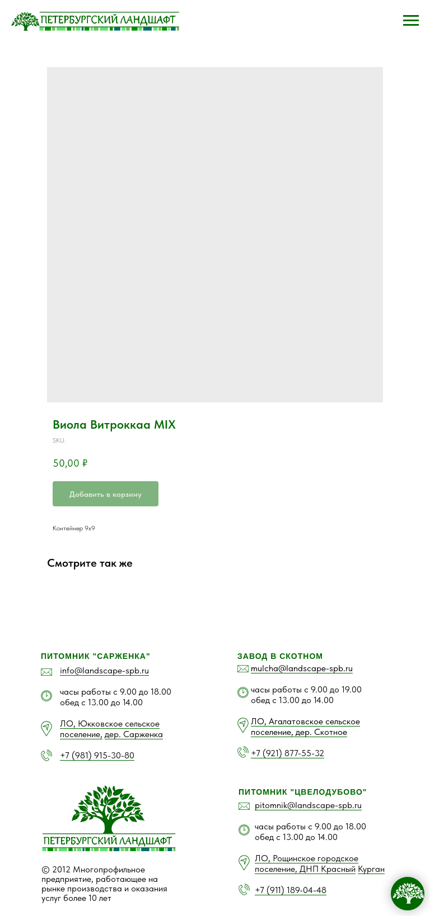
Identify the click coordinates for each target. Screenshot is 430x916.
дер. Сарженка (134, 734)
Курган (371, 868)
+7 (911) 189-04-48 (290, 890)
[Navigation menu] (411, 20)
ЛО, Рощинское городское (306, 858)
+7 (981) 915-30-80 (97, 755)
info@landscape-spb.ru (104, 670)
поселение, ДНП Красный (305, 868)
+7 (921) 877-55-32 (287, 753)
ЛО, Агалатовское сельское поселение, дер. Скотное (305, 726)
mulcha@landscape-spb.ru (302, 668)
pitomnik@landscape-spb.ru (308, 805)
